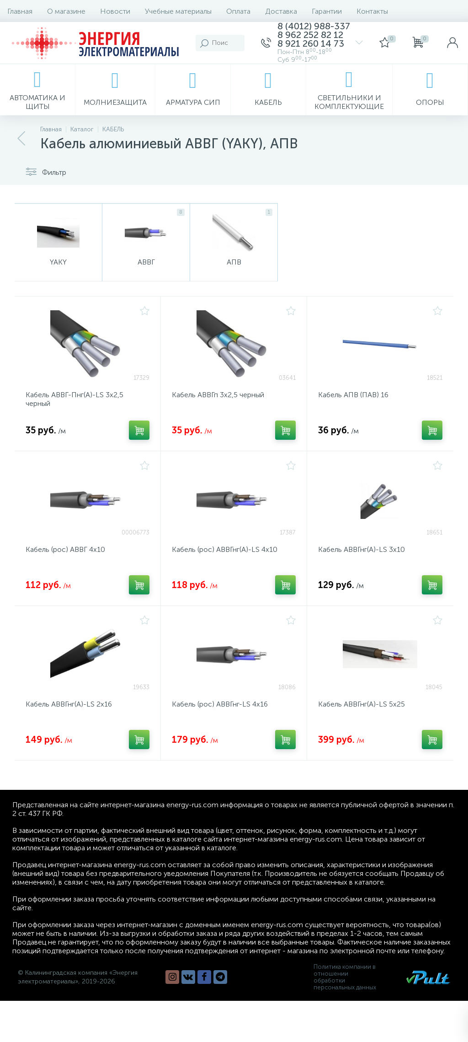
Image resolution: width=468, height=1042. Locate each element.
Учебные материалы (178, 11)
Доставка (281, 11)
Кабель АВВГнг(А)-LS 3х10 (361, 550)
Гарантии (327, 11)
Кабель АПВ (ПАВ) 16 (353, 395)
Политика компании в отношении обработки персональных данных (345, 978)
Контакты (372, 11)
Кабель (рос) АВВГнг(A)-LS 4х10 (224, 550)
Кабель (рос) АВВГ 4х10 (65, 550)
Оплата (238, 11)
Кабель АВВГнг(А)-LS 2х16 (69, 705)
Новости (115, 11)
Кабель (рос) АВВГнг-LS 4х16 (220, 705)
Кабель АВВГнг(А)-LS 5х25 (361, 705)
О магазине (66, 11)
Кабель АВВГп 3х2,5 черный (218, 395)
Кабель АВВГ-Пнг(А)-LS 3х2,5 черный (74, 400)
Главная (19, 11)
